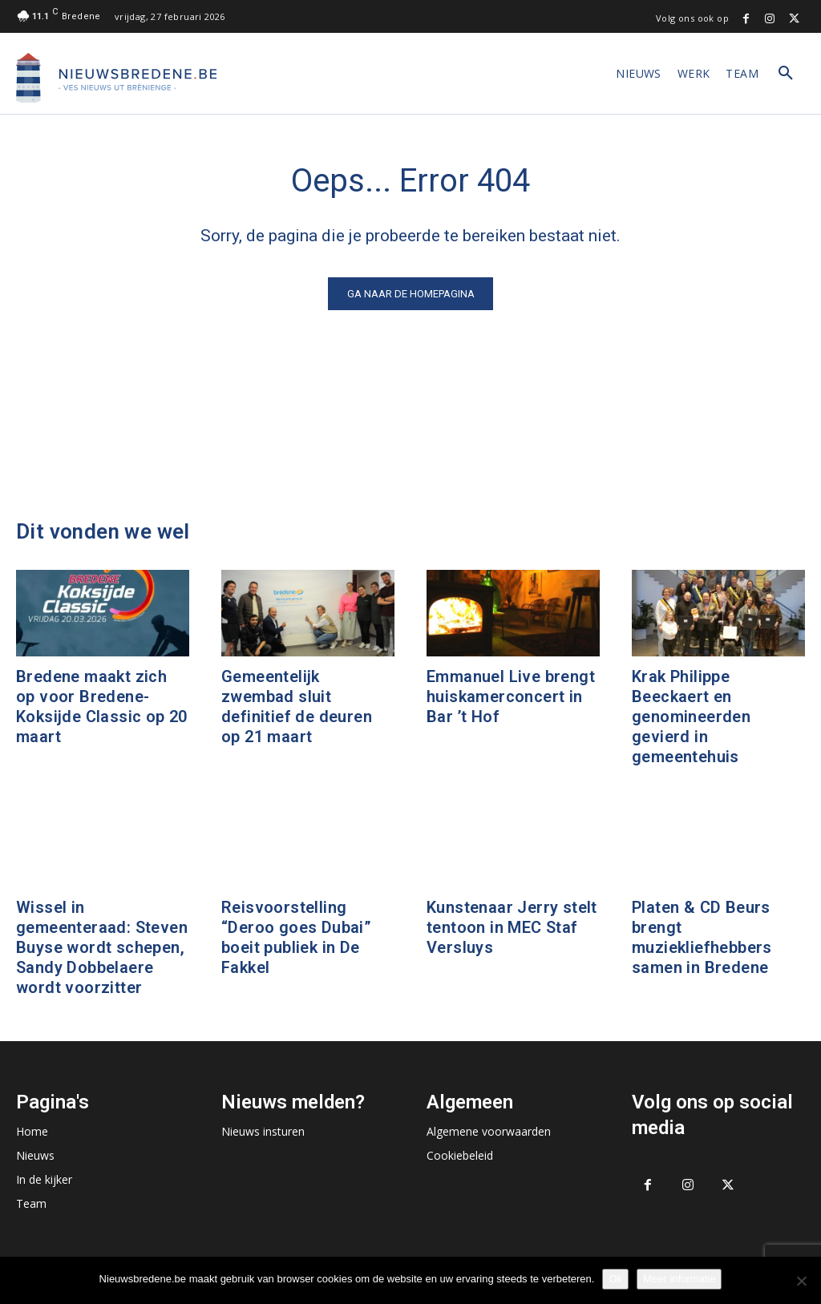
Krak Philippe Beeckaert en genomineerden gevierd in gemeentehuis (691, 716)
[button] (785, 74)
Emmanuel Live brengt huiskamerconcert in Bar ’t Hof (511, 696)
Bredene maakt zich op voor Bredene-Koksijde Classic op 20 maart (102, 706)
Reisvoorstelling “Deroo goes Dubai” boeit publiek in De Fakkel (296, 937)
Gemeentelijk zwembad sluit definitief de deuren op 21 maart (296, 706)
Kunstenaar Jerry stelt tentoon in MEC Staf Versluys (512, 927)
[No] (801, 1281)
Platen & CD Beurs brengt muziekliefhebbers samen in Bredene (702, 937)
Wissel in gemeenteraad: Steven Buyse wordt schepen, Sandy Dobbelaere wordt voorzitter (102, 947)
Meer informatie (679, 1279)
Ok (615, 1279)
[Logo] (116, 78)
